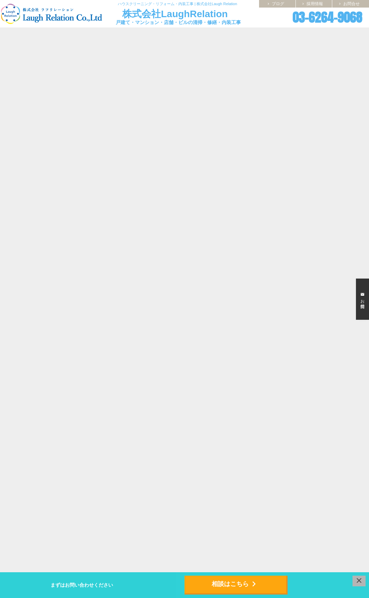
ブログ (275, 3)
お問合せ (349, 3)
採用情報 (312, 3)
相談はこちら (235, 584)
